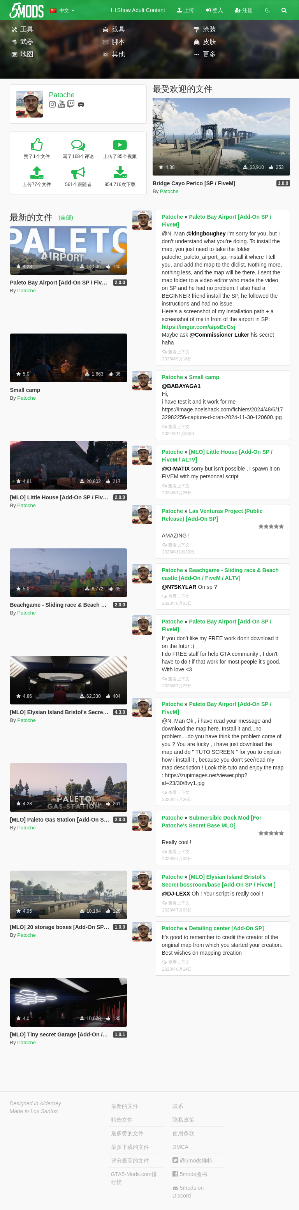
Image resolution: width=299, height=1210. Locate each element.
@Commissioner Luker (219, 335)
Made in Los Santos (34, 1111)
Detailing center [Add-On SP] (226, 928)
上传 (185, 10)
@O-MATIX (176, 468)
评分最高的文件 (130, 1160)
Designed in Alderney (36, 1103)
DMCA (180, 1147)
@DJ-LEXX (176, 893)
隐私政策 (183, 1120)
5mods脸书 (189, 1174)
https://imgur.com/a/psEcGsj (199, 327)
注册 (244, 10)
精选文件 (122, 1120)
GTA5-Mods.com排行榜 (134, 1178)
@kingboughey (206, 233)
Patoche (61, 95)
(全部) (66, 217)
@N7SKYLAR (179, 587)
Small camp (204, 377)
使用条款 (183, 1133)
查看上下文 (176, 351)
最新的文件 (124, 1106)
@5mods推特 (192, 1160)
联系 (177, 1106)
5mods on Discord (188, 1192)
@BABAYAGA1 (181, 386)
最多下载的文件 (130, 1147)
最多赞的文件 (127, 1133)
